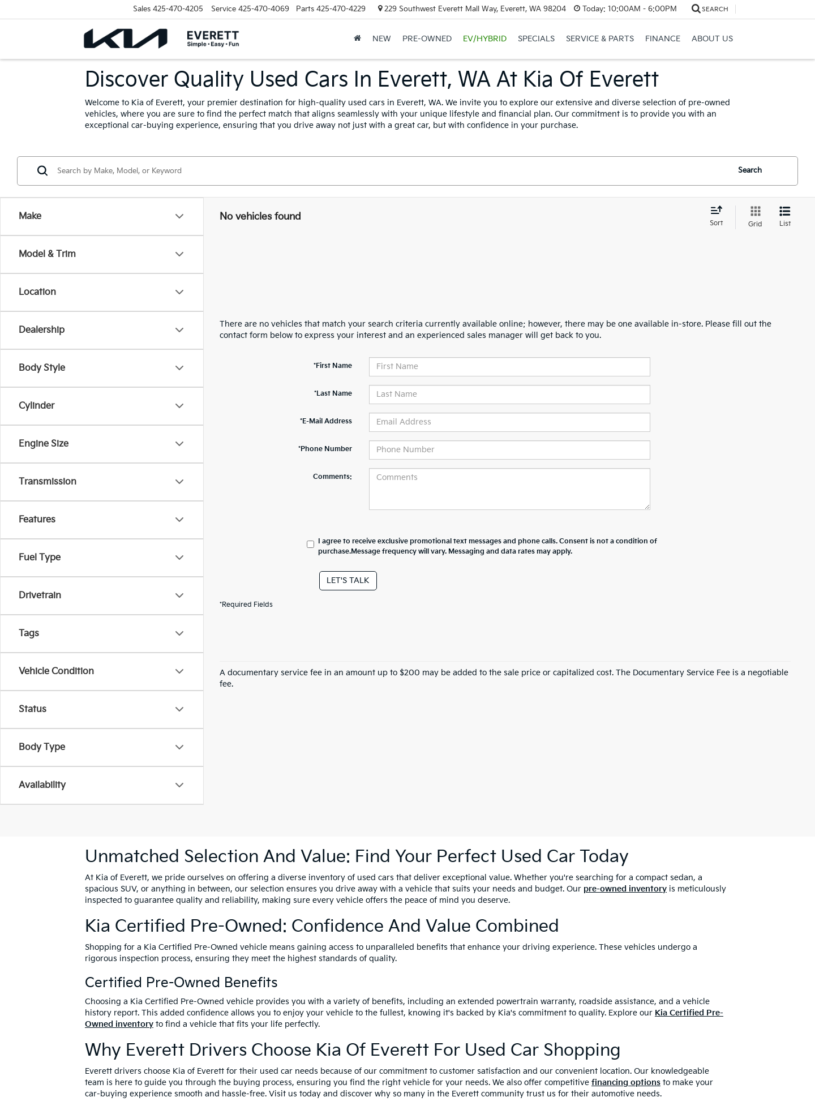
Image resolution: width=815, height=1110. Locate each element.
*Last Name (333, 393)
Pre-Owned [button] (427, 39)
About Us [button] (712, 39)
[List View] (785, 217)
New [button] (381, 39)
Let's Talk (348, 580)
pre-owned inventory (625, 889)
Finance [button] (662, 39)
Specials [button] (536, 39)
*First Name (333, 366)
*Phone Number (325, 449)
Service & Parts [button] (600, 39)
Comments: (332, 477)
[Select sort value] (719, 216)
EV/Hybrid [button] (485, 39)
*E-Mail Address (326, 421)
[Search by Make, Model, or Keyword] (391, 171)
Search (750, 170)
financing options (625, 1082)
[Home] (357, 39)
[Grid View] (753, 217)
